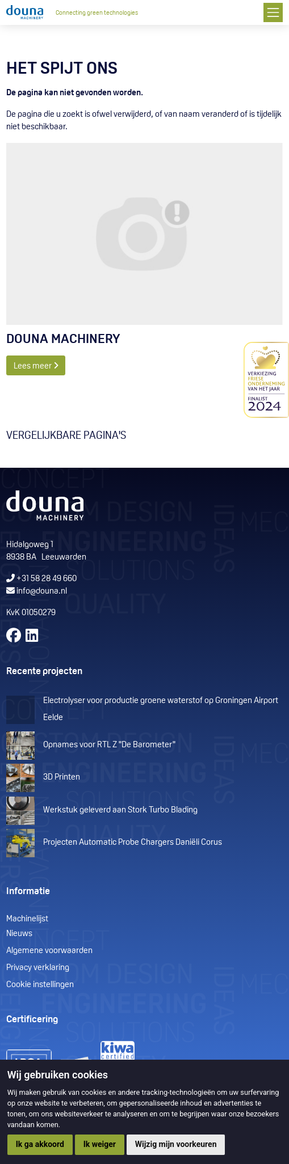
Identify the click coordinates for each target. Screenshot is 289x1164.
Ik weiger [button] (99, 1144)
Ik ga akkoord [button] (40, 1144)
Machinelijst (27, 919)
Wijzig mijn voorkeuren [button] (176, 1144)
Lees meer (36, 366)
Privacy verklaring (37, 968)
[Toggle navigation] (272, 12)
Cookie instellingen (40, 985)
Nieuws (19, 934)
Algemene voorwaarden (49, 951)
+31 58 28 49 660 (41, 579)
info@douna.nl (41, 591)
